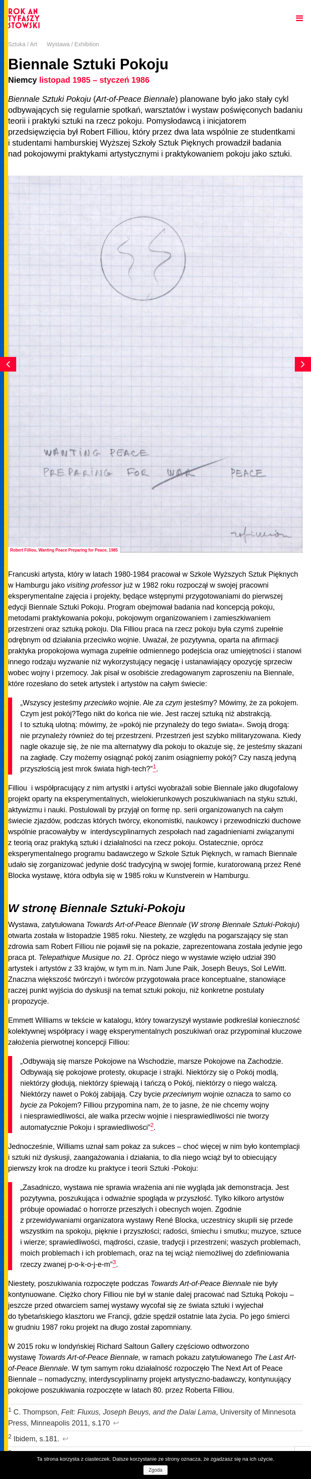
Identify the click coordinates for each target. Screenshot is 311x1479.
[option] (155, 364)
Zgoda (155, 1470)
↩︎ (116, 1423)
